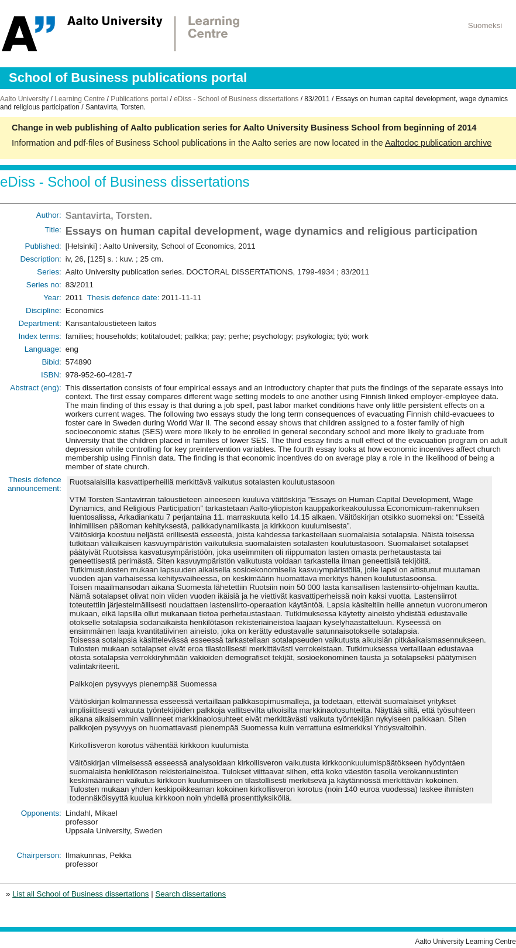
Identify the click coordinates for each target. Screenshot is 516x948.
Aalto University (24, 99)
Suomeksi (485, 25)
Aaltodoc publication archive (438, 142)
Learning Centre (79, 99)
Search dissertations (190, 893)
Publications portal (139, 99)
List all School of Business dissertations (80, 893)
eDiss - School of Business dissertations (236, 99)
